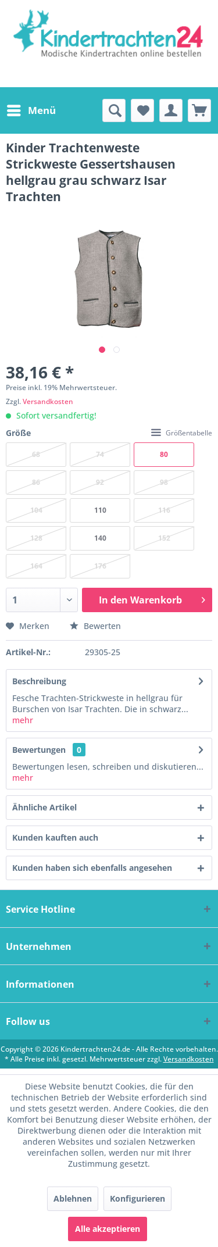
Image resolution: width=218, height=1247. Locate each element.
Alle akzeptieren (107, 1228)
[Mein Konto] (171, 110)
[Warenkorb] (199, 110)
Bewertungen (39, 749)
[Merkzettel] (142, 110)
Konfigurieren (137, 1198)
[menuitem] (31, 110)
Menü (31, 109)
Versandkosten (48, 401)
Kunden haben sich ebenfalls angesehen (92, 867)
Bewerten (95, 625)
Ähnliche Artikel (44, 807)
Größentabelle (181, 433)
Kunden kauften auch (55, 837)
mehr (22, 720)
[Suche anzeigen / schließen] (114, 110)
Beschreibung (39, 681)
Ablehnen (72, 1198)
